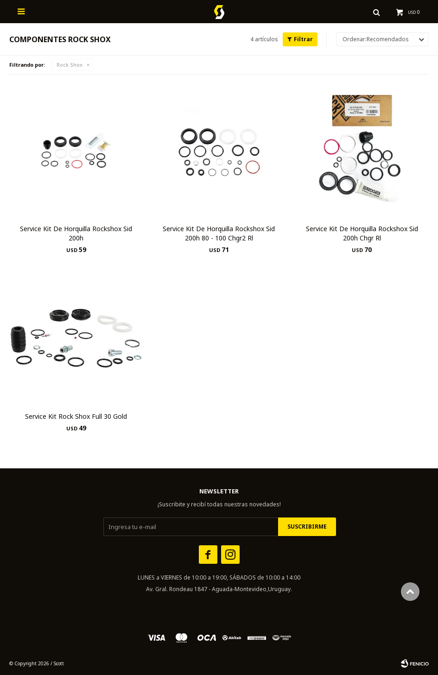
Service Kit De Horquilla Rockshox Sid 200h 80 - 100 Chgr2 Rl (219, 233)
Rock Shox (70, 64)
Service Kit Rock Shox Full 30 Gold (76, 416)
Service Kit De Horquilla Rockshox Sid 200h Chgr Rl (362, 233)
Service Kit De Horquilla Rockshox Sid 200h (76, 233)
